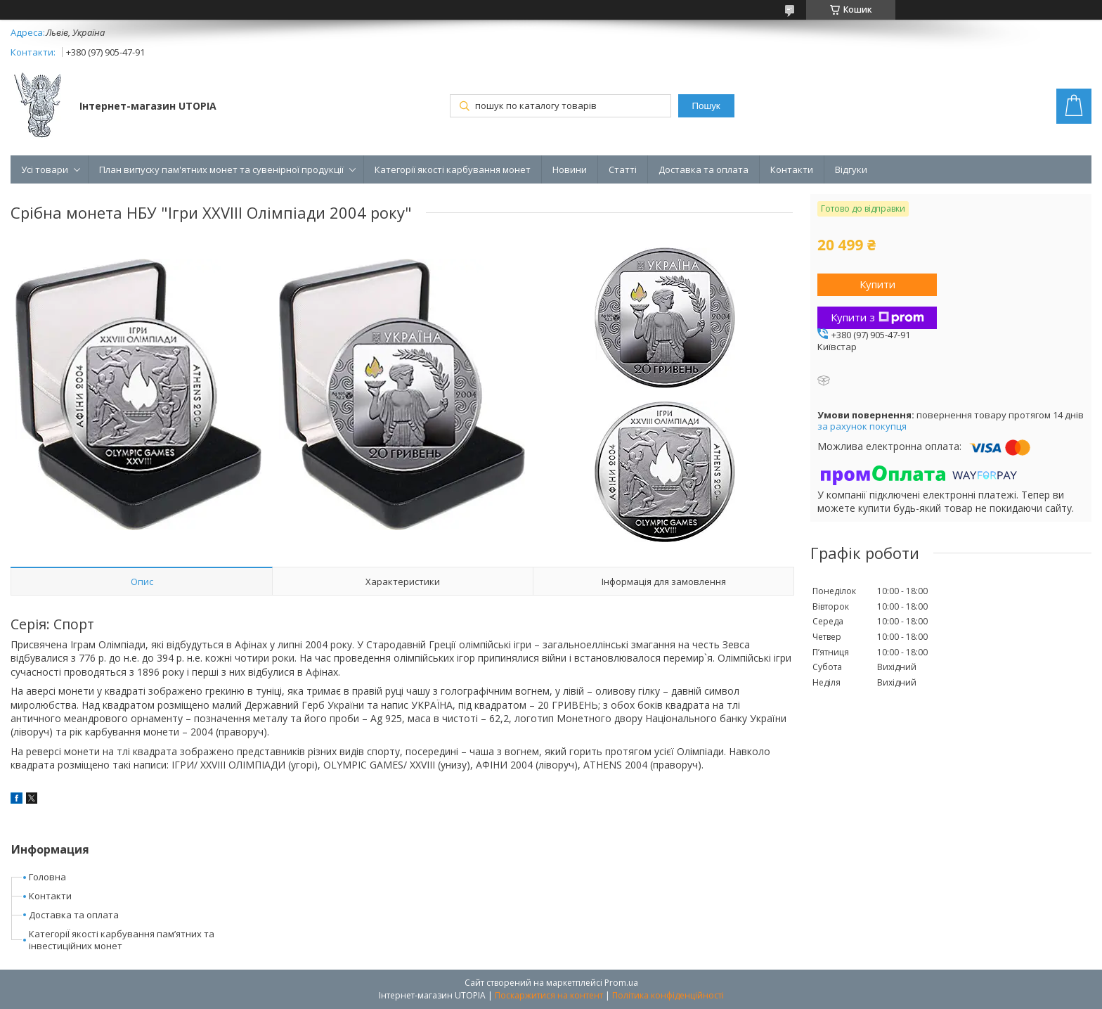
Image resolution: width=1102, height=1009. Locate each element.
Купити (877, 284)
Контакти (791, 169)
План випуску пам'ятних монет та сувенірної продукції (221, 169)
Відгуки (851, 169)
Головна (47, 876)
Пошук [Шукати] (706, 106)
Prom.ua (621, 983)
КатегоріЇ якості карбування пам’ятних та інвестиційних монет (121, 939)
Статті (623, 169)
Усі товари (44, 169)
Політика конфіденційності (668, 995)
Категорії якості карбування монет (453, 169)
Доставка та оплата (703, 169)
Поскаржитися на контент (549, 995)
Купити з (877, 317)
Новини (569, 169)
